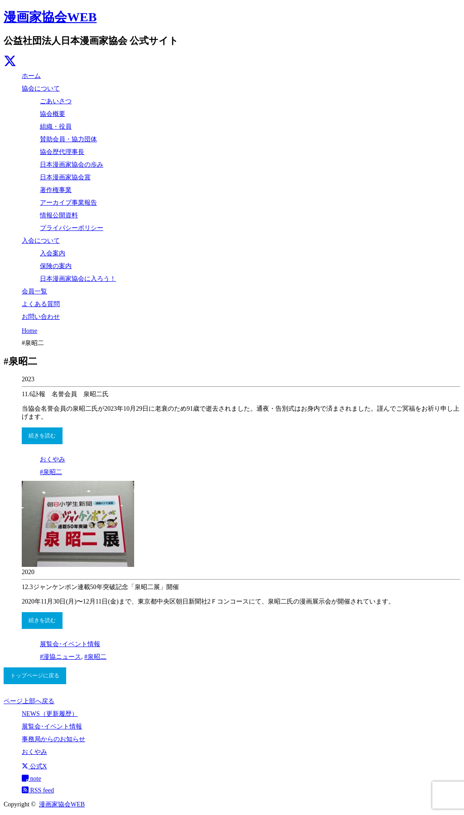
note (31, 778)
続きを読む (42, 435)
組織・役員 (56, 126)
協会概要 (52, 113)
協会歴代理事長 (62, 152)
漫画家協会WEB (50, 17)
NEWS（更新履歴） (50, 713)
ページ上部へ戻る (29, 701)
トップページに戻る (34, 675)
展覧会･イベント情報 (70, 644)
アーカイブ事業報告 (68, 202)
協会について (41, 88)
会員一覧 (34, 291)
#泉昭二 (51, 472)
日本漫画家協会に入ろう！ (78, 278)
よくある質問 (41, 304)
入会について (41, 240)
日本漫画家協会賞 (65, 177)
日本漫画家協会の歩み (71, 164)
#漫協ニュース (60, 656)
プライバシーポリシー (71, 228)
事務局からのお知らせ (53, 739)
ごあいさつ (56, 101)
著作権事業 (56, 190)
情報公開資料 (59, 215)
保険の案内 (56, 266)
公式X (34, 766)
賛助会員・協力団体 (68, 139)
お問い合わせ (41, 316)
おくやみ (52, 459)
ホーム (31, 75)
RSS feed (38, 790)
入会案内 (52, 253)
